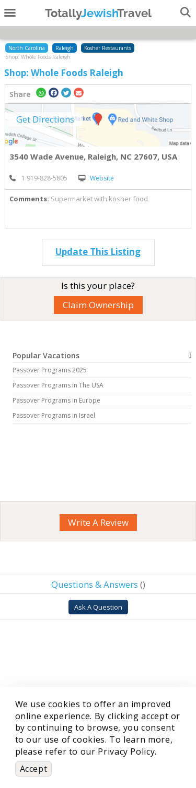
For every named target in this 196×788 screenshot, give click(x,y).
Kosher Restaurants (107, 48)
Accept (34, 768)
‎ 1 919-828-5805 (38, 178)
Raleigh (64, 48)
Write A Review (98, 522)
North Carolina (26, 48)
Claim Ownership (98, 305)
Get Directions (45, 119)
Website (96, 178)
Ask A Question (98, 607)
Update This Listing (98, 252)
